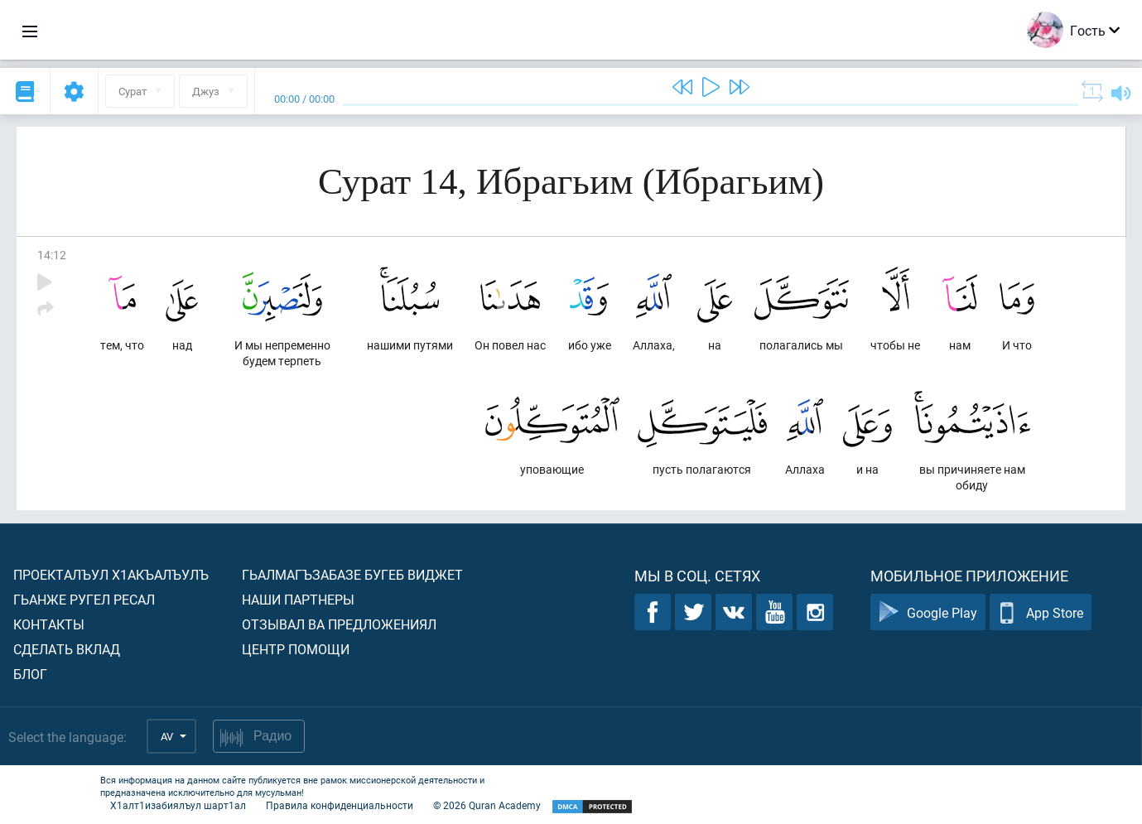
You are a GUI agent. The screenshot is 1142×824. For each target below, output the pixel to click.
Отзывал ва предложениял (339, 624)
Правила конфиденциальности (339, 805)
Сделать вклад (66, 649)
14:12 (51, 255)
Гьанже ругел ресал (84, 599)
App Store (1040, 612)
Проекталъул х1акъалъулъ (111, 574)
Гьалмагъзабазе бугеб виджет (352, 574)
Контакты (48, 624)
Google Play (928, 612)
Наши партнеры (298, 599)
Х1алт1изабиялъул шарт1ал (178, 805)
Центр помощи (295, 649)
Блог (30, 673)
